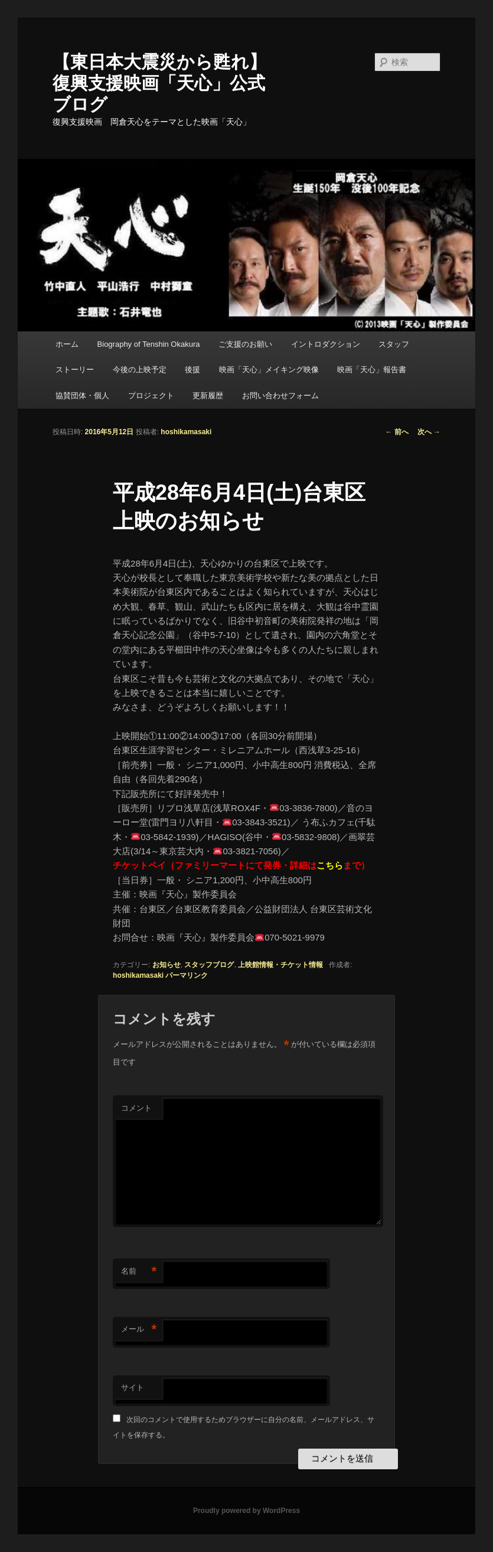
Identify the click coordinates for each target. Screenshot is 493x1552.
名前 (138, 1271)
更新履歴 (207, 395)
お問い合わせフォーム (280, 395)
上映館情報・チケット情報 (280, 965)
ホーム (67, 344)
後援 (192, 369)
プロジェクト (151, 395)
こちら (329, 865)
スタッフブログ (209, 965)
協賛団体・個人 (82, 395)
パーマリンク (186, 975)
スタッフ (393, 344)
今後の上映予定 (139, 369)
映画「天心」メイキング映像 (269, 369)
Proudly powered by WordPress (246, 1511)
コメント (136, 1108)
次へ (428, 432)
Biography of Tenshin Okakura (148, 344)
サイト (132, 1387)
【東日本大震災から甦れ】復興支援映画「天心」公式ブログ (160, 83)
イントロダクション (325, 344)
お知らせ (166, 965)
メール (138, 1329)
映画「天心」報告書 (371, 369)
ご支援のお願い (245, 344)
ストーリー (74, 369)
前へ (396, 432)
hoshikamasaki (186, 432)
